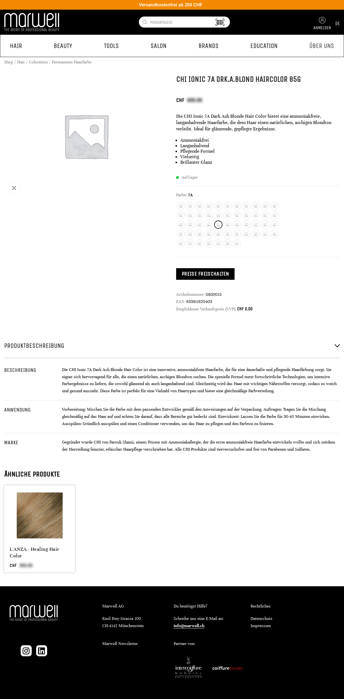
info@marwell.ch (189, 625)
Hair (21, 62)
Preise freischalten (205, 274)
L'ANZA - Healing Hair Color (34, 552)
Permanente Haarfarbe (72, 62)
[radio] (181, 206)
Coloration (38, 62)
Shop (8, 62)
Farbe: (181, 194)
